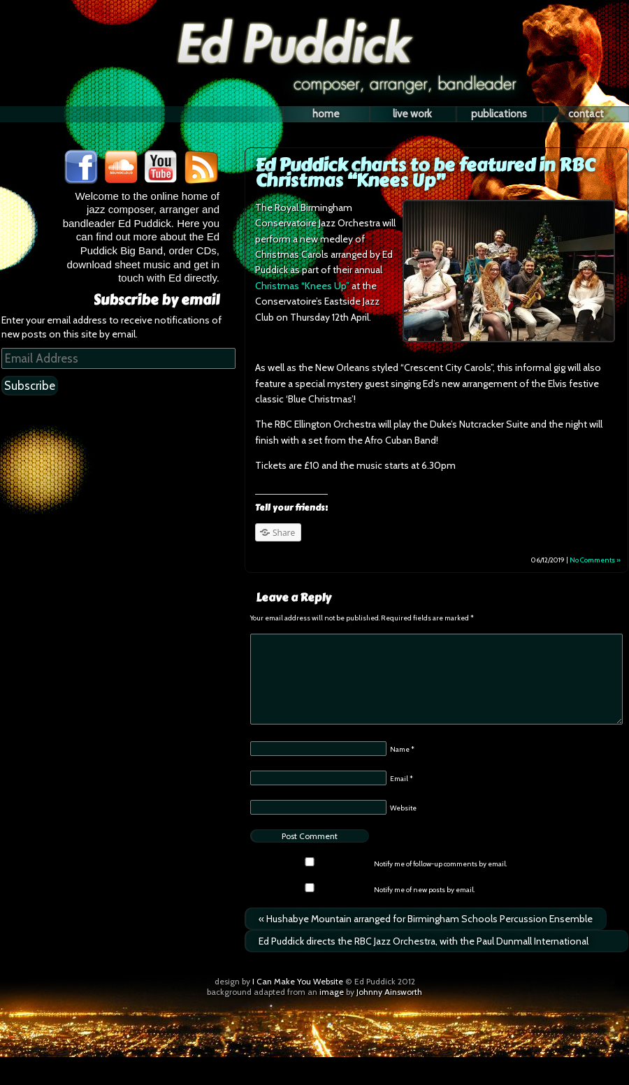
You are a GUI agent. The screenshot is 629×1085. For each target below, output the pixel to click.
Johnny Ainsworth (389, 991)
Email (401, 778)
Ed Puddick (314, 22)
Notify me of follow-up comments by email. (440, 863)
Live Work (412, 114)
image (331, 991)
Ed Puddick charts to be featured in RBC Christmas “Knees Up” (425, 173)
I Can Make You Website (297, 981)
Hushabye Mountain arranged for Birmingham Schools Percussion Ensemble (426, 918)
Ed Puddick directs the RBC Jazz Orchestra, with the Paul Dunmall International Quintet (423, 943)
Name (402, 749)
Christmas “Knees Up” (302, 285)
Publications (499, 114)
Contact (586, 114)
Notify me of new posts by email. (424, 889)
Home (326, 114)
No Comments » (595, 560)
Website (403, 808)
